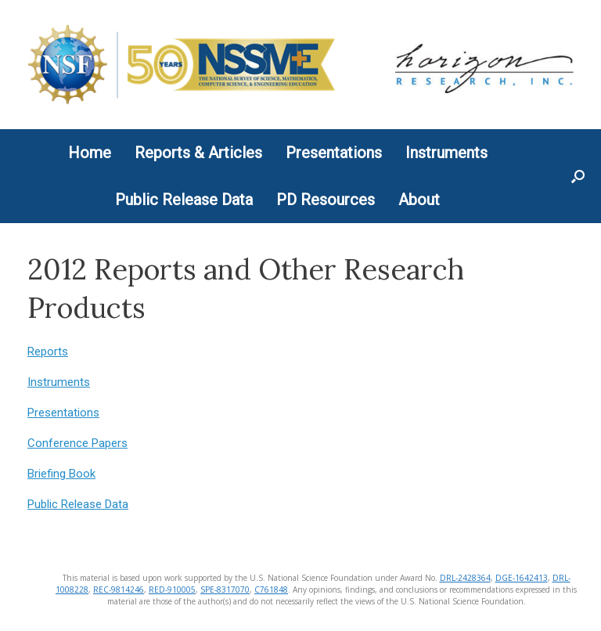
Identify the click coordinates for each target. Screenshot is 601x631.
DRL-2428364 (465, 577)
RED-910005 (172, 589)
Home (89, 152)
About (419, 199)
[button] (578, 176)
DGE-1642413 (521, 577)
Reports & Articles (198, 152)
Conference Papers (77, 443)
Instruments (446, 152)
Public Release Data (184, 199)
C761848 (271, 589)
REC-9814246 (118, 589)
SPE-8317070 (225, 589)
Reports (47, 351)
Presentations (334, 152)
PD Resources (325, 199)
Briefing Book (61, 474)
